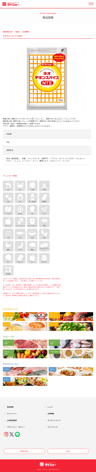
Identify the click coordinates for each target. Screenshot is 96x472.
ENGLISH (24, 451)
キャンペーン (12, 414)
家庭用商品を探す (11, 309)
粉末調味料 (26, 32)
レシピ (50, 407)
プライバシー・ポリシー (16, 427)
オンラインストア (54, 420)
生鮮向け (17, 32)
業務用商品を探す (8, 32)
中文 (68, 451)
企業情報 (51, 414)
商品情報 (10, 407)
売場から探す (9, 337)
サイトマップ (52, 427)
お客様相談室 (12, 420)
